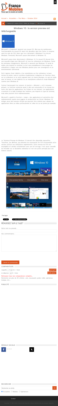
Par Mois (22, 18)
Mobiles (15, 392)
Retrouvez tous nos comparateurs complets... (17, 276)
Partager (5, 215)
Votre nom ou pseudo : (9, 228)
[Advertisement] (15, 314)
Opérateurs (24, 392)
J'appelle (4, 270)
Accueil (3, 18)
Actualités (12, 18)
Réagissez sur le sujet (12, 223)
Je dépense (5, 273)
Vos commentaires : (8, 234)
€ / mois (15, 273)
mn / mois (16, 270)
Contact (13, 399)
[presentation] (17, 256)
